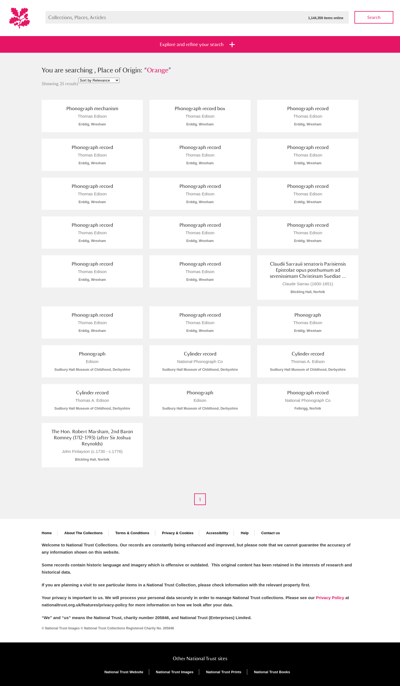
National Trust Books (272, 672)
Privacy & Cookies (177, 533)
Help (245, 533)
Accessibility (217, 533)
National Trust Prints (223, 672)
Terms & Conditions (132, 533)
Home (47, 533)
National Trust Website (123, 672)
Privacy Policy (330, 597)
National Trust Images (174, 672)
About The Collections (83, 533)
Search (374, 17)
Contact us (270, 533)
